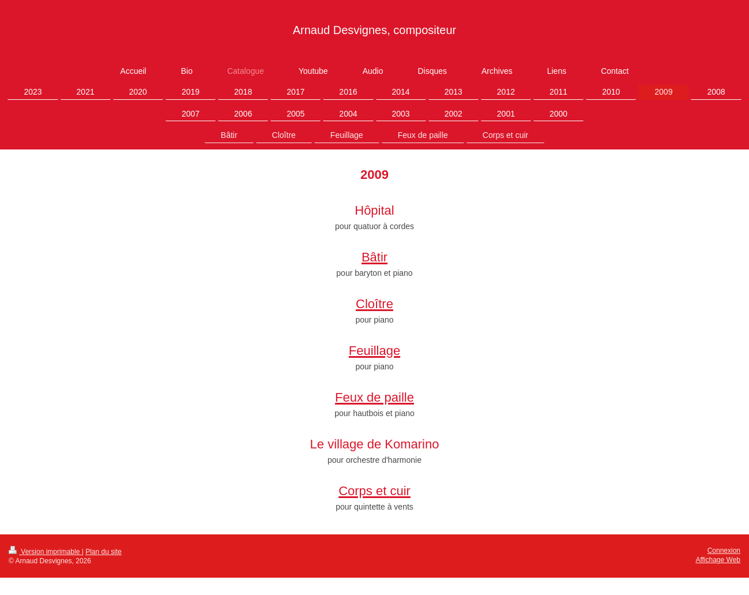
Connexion (723, 551)
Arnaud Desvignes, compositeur (374, 30)
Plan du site (103, 552)
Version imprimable (45, 552)
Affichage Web (717, 560)
